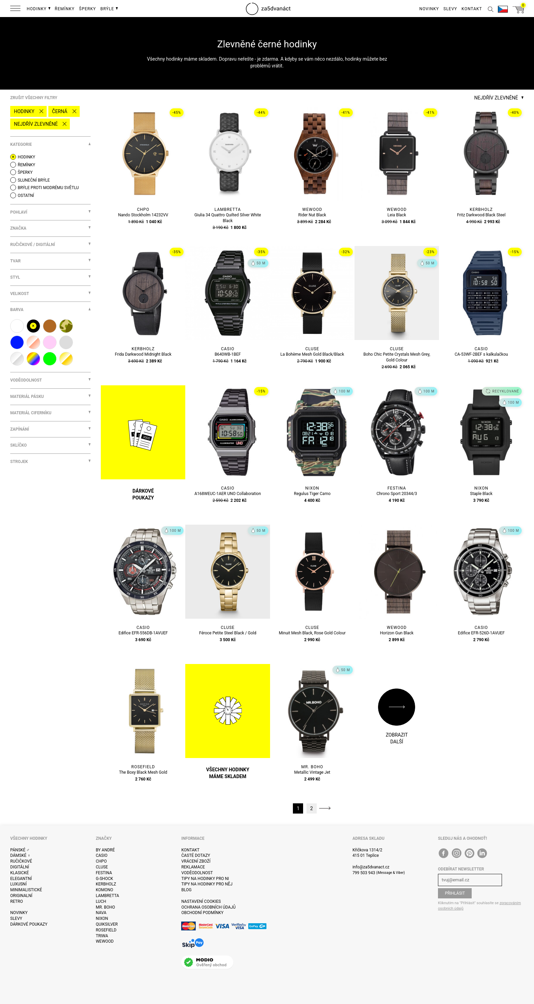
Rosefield (106, 930)
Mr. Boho (105, 907)
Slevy (16, 918)
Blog (186, 889)
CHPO (101, 861)
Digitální (19, 867)
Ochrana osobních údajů (208, 907)
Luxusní (18, 884)
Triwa (102, 935)
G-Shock (104, 878)
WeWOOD (105, 941)
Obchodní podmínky (202, 912)
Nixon (102, 918)
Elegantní (21, 878)
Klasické (19, 872)
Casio (101, 855)
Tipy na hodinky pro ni (205, 878)
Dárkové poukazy (28, 924)
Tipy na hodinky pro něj (206, 884)
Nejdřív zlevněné (36, 124)
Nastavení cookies (201, 901)
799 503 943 (363, 872)
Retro (16, 901)
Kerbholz (106, 884)
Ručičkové (21, 861)
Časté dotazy (195, 855)
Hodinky (24, 111)
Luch (101, 901)
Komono (104, 889)
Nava (101, 912)
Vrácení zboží (195, 861)
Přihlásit (455, 893)
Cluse (102, 867)
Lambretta (107, 895)
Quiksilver (107, 924)
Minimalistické (26, 889)
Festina (104, 872)
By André (105, 850)
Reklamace (193, 867)
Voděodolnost (197, 872)
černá (59, 111)
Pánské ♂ (20, 850)
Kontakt (190, 850)
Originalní (21, 895)
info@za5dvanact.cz (370, 867)
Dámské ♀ (20, 855)
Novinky (19, 912)
